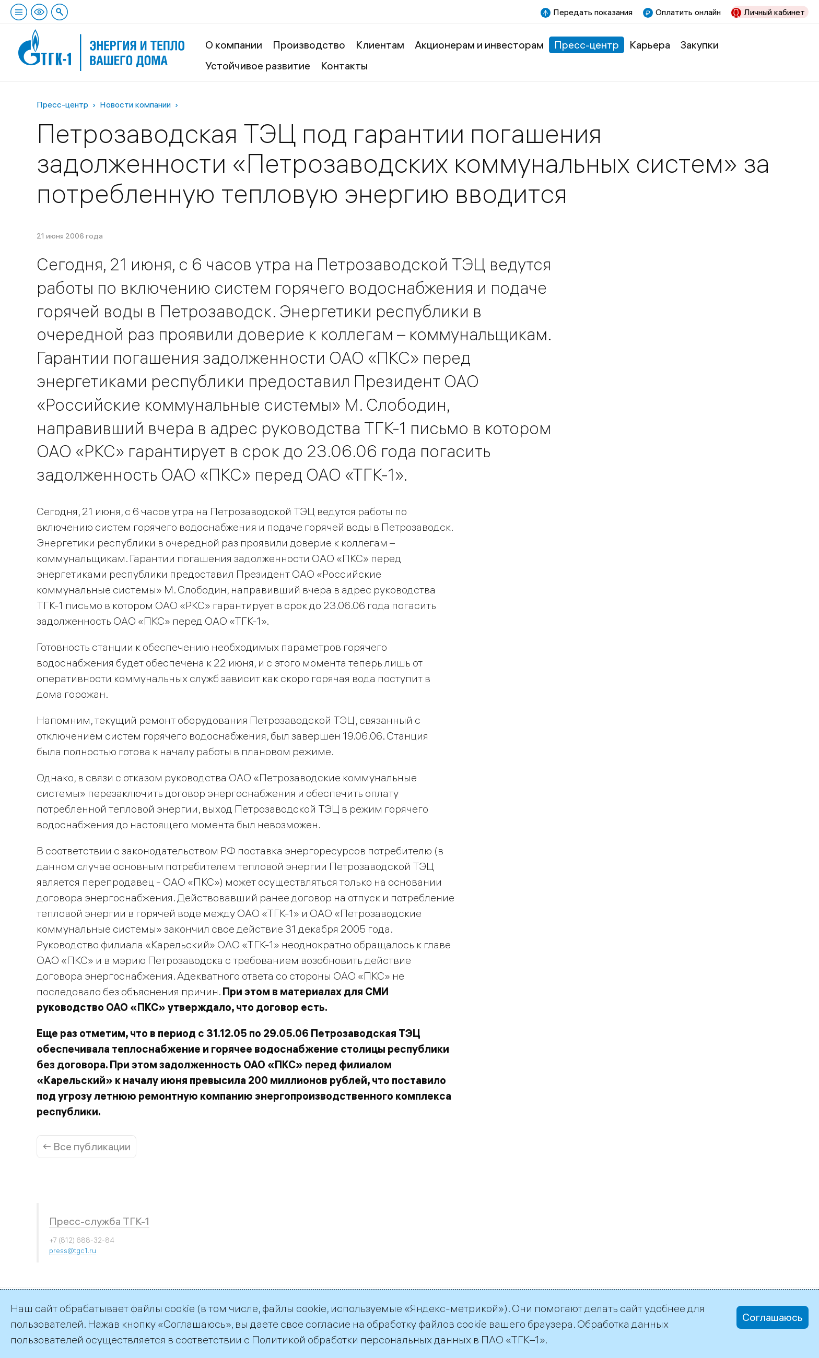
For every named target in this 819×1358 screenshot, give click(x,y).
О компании (233, 44)
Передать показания (593, 12)
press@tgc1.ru (72, 1250)
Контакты (344, 65)
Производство (309, 44)
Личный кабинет (774, 12)
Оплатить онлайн (688, 12)
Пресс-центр (586, 44)
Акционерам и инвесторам (479, 44)
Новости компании (135, 104)
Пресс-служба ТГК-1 (99, 1221)
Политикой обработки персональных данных (361, 1339)
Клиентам (380, 44)
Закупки (700, 44)
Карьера (649, 44)
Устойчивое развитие (257, 65)
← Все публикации (86, 1146)
